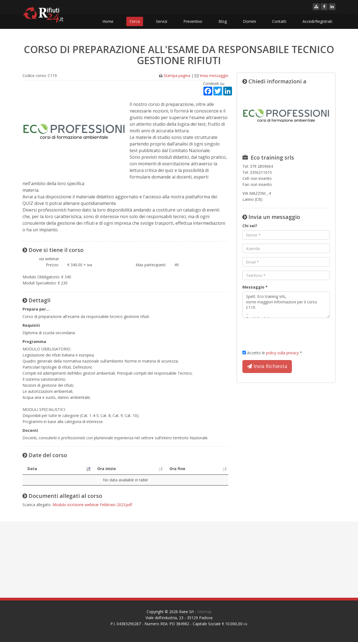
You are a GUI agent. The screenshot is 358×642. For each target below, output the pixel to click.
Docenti (30, 430)
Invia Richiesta (267, 366)
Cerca (135, 21)
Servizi (161, 21)
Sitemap (204, 611)
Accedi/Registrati (317, 21)
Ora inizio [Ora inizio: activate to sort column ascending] (93, 468)
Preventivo (192, 21)
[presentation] (284, 333)
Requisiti (31, 325)
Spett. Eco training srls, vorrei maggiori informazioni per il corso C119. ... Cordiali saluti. (286, 305)
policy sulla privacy (282, 352)
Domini (249, 21)
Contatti (279, 21)
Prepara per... (36, 309)
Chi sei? (249, 225)
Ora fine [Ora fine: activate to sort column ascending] (170, 468)
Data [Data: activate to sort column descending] (32, 468)
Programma (34, 341)
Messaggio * (255, 287)
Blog (223, 21)
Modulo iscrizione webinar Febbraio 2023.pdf (92, 504)
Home (107, 21)
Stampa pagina (177, 75)
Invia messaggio (214, 75)
